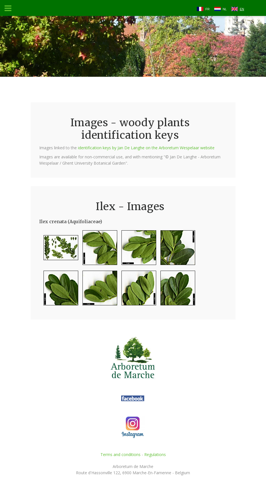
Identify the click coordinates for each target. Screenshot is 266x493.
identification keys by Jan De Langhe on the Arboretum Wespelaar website (146, 147)
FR (207, 9)
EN (242, 9)
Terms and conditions (120, 454)
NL (225, 9)
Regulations (155, 454)
